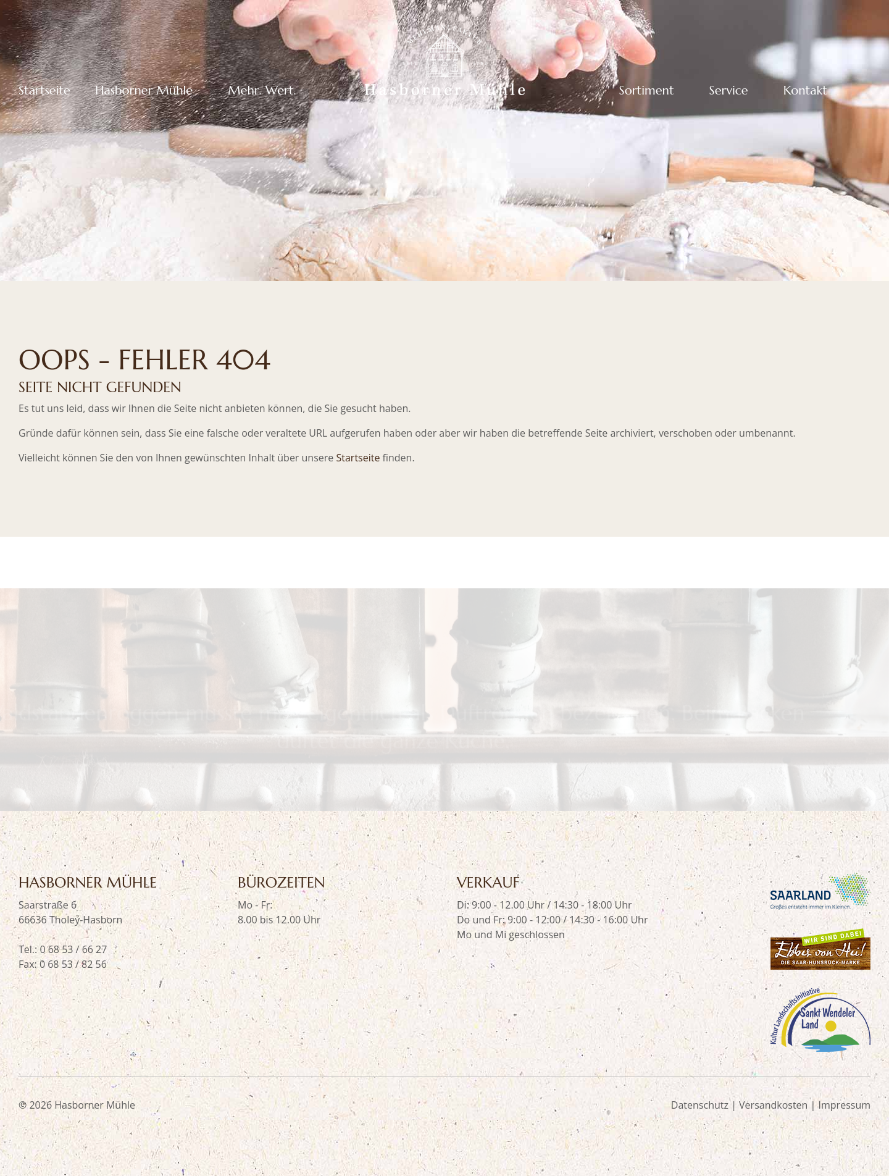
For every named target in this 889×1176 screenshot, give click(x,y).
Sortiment (646, 91)
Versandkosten (773, 1105)
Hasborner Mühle (144, 91)
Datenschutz (699, 1105)
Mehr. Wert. (262, 91)
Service (728, 91)
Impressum (844, 1105)
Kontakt (805, 91)
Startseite (44, 91)
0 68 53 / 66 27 (73, 949)
